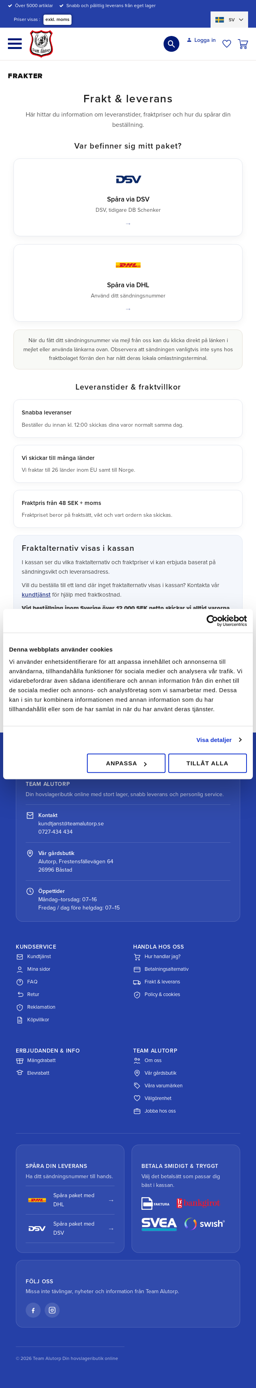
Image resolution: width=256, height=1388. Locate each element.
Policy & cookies (156, 995)
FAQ (27, 982)
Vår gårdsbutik (155, 1073)
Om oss (147, 1060)
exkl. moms (57, 19)
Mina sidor (33, 970)
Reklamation (35, 1007)
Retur (27, 995)
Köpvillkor (32, 1020)
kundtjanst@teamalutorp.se (71, 823)
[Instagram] (52, 1310)
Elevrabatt (32, 1073)
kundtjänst (36, 594)
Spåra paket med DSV (60, 1228)
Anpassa (126, 763)
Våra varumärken (158, 1086)
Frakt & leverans (156, 982)
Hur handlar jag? (157, 957)
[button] (15, 44)
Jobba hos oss (154, 1111)
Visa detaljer (214, 739)
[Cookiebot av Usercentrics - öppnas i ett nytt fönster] (212, 621)
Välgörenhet (152, 1098)
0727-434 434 (55, 832)
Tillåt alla (207, 763)
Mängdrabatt (36, 1060)
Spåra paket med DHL (60, 1200)
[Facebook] (33, 1310)
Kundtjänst (33, 957)
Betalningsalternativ (160, 970)
